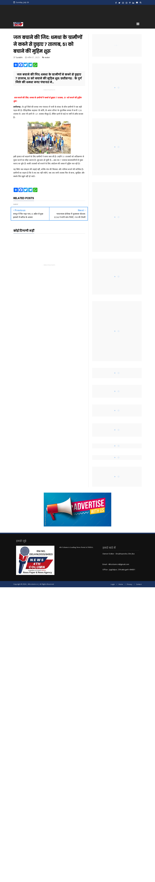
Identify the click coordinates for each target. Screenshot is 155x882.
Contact (139, 584)
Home (121, 584)
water (47, 57)
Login (113, 584)
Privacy (129, 584)
